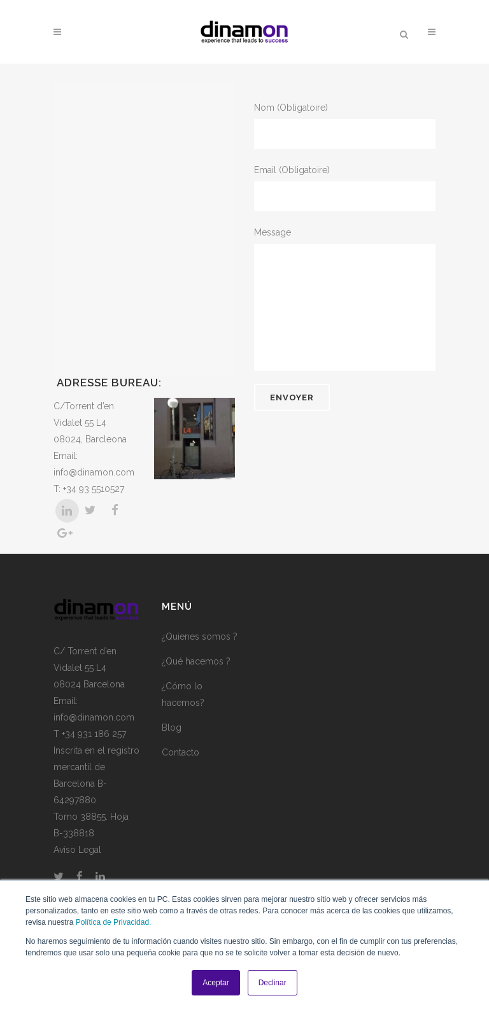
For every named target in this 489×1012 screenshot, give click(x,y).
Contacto (180, 752)
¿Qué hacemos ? (196, 661)
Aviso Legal (77, 850)
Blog (171, 727)
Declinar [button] (273, 982)
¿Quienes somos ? (199, 636)
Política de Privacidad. (114, 922)
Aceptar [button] (215, 982)
